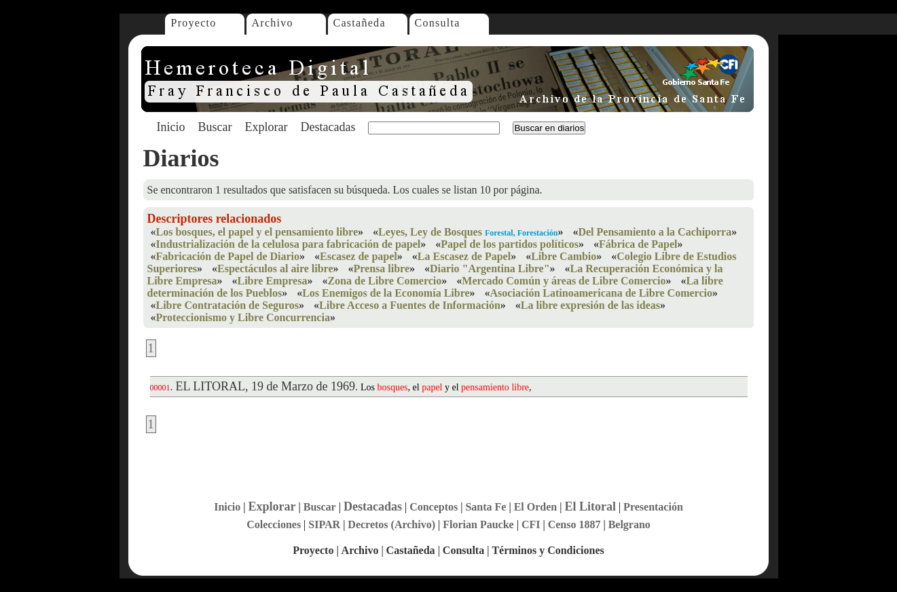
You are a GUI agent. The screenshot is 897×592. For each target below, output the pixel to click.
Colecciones (273, 524)
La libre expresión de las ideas (590, 305)
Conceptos (433, 507)
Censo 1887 (574, 524)
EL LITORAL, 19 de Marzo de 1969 (265, 386)
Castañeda (359, 23)
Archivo (272, 23)
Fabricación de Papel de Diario (228, 256)
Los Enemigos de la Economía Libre (385, 293)
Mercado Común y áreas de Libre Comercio (563, 280)
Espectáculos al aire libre (275, 268)
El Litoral (590, 506)
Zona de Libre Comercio (384, 280)
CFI (531, 524)
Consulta (437, 23)
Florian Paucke (478, 524)
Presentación (653, 507)
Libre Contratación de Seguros (227, 305)
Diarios (181, 158)
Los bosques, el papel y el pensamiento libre (257, 232)
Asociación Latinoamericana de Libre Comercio (601, 293)
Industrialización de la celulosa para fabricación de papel (288, 244)
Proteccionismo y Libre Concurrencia (243, 317)
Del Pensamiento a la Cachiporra (654, 232)
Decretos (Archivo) (391, 524)
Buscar (215, 127)
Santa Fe (485, 507)
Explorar (265, 127)
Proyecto (194, 23)
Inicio (171, 127)
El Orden (535, 507)
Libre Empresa (272, 280)
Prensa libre (382, 268)
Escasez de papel (358, 256)
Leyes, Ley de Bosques (430, 232)
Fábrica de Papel (638, 244)
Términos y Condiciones (548, 550)
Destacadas (327, 127)
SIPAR (324, 524)
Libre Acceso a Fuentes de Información (409, 305)
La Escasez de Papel (464, 256)
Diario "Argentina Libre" (490, 268)
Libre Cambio (563, 256)
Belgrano (629, 524)
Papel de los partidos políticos (510, 244)
